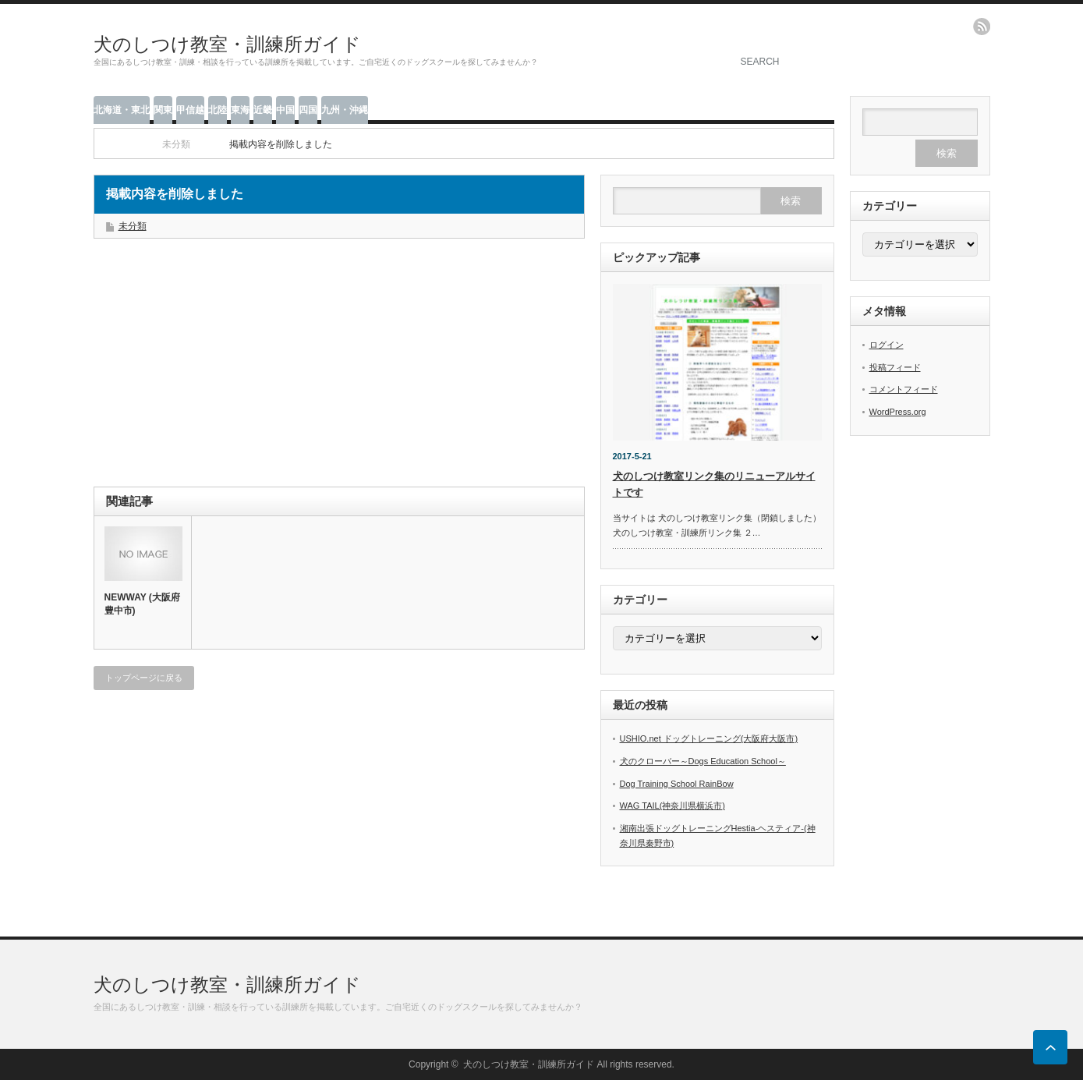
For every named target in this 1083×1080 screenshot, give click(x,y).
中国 (285, 109)
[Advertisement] (218, 371)
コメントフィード (903, 389)
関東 (163, 109)
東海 (240, 109)
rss (981, 26)
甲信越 (190, 109)
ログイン (886, 344)
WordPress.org (897, 411)
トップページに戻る (143, 677)
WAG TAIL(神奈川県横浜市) (672, 805)
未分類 (133, 226)
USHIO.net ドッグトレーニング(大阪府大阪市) (709, 738)
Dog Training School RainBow (677, 783)
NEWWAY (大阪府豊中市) (142, 604)
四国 (308, 109)
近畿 (262, 109)
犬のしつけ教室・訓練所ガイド (227, 44)
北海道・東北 (122, 109)
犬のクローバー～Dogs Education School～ (703, 761)
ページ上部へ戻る (1050, 1047)
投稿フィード (895, 367)
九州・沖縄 (344, 109)
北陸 (217, 109)
